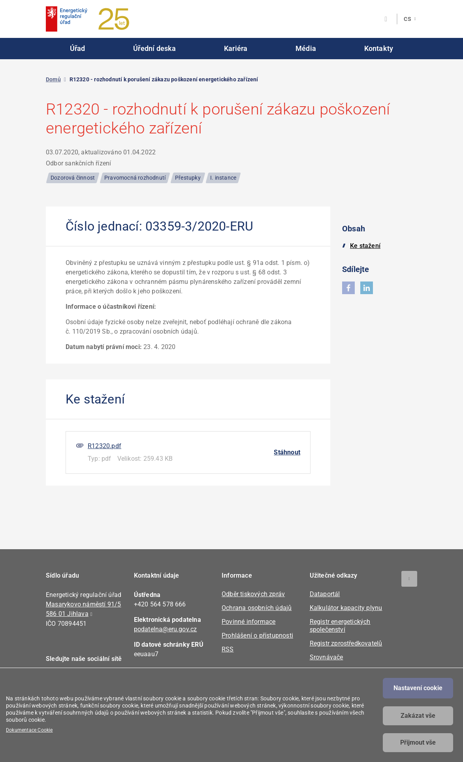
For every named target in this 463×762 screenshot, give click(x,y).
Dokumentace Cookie (29, 730)
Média (305, 48)
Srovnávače (326, 657)
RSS (228, 649)
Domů (53, 79)
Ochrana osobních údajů (257, 608)
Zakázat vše (418, 715)
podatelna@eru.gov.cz (165, 629)
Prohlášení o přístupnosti (257, 635)
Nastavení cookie (417, 688)
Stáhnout (287, 452)
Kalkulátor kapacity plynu (346, 608)
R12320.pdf (104, 446)
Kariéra (235, 48)
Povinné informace (248, 621)
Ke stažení (365, 246)
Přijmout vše (418, 742)
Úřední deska (154, 48)
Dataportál (325, 594)
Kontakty (378, 48)
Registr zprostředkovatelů (346, 643)
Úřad (77, 48)
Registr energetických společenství (340, 625)
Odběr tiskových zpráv (253, 594)
